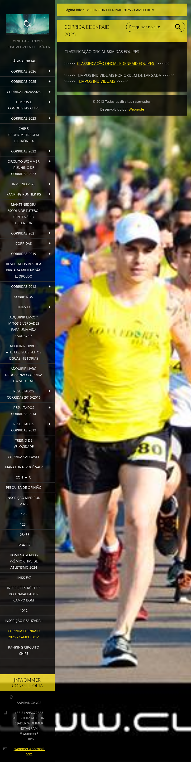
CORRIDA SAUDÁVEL (24, 456)
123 (24, 514)
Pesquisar (178, 26)
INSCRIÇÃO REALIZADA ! (24, 620)
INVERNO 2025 (23, 184)
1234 (24, 524)
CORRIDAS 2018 (23, 286)
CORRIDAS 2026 (23, 71)
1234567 (23, 544)
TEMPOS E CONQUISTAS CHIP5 (23, 105)
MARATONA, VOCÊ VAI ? (24, 467)
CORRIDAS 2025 (23, 81)
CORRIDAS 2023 (23, 118)
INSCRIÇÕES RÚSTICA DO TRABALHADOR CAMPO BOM (24, 594)
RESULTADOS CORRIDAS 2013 (23, 427)
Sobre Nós (23, 296)
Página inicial (23, 61)
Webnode (136, 109)
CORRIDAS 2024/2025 (24, 91)
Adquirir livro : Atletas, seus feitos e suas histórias (23, 352)
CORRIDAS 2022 (23, 151)
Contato (24, 477)
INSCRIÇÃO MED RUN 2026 (24, 500)
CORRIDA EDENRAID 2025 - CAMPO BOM (24, 634)
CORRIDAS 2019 (23, 253)
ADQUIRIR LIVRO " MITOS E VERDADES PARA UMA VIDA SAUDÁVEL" (23, 326)
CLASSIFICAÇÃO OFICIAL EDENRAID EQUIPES (116, 63)
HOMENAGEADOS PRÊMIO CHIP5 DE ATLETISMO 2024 (24, 561)
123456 (23, 534)
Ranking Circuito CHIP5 (23, 650)
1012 (24, 610)
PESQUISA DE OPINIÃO (24, 487)
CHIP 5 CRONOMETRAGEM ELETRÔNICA (23, 134)
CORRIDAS (23, 243)
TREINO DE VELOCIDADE (24, 443)
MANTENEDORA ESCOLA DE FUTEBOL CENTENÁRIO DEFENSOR (23, 213)
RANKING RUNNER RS (23, 194)
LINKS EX (24, 307)
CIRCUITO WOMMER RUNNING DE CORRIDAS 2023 (24, 167)
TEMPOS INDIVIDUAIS (96, 81)
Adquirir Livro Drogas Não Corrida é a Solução (23, 374)
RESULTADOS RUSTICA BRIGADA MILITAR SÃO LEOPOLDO (24, 270)
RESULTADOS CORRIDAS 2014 (23, 410)
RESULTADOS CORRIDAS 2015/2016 (24, 394)
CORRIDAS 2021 (23, 233)
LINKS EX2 (24, 577)
